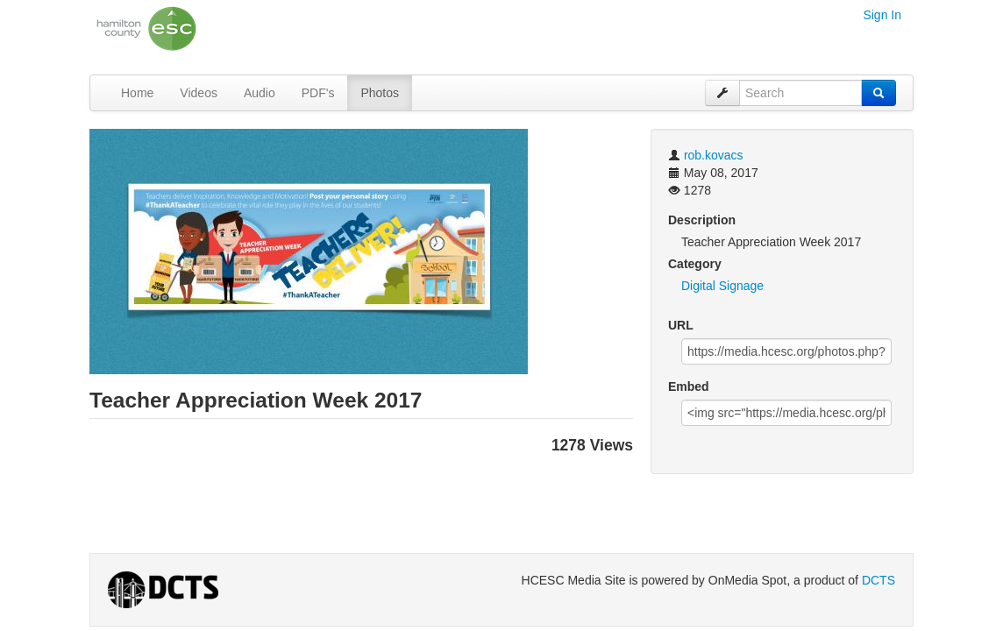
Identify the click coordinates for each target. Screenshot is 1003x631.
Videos (198, 93)
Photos (379, 93)
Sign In (882, 15)
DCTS (878, 580)
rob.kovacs (713, 155)
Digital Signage (722, 286)
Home (137, 93)
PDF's (318, 93)
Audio (259, 93)
